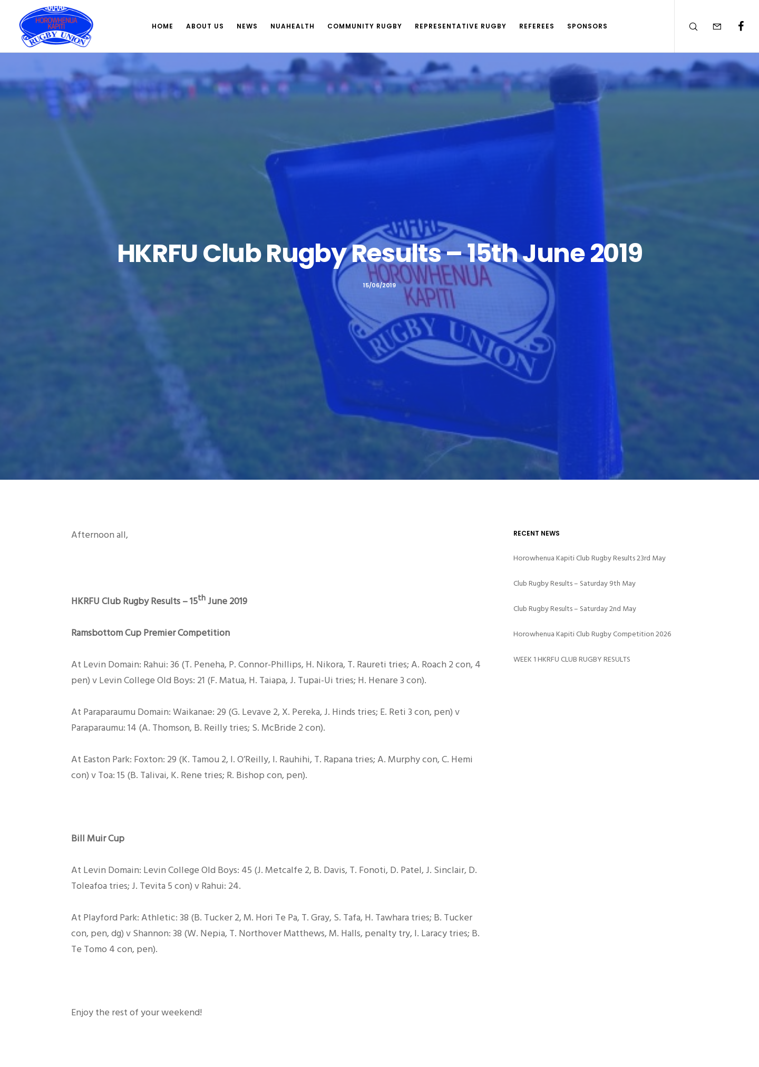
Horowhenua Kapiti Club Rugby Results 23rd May (589, 558)
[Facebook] (734, 26)
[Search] (686, 26)
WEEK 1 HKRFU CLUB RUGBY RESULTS (571, 659)
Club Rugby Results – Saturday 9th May (574, 583)
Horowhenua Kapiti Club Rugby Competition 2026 (592, 634)
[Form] (710, 26)
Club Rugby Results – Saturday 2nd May (574, 609)
